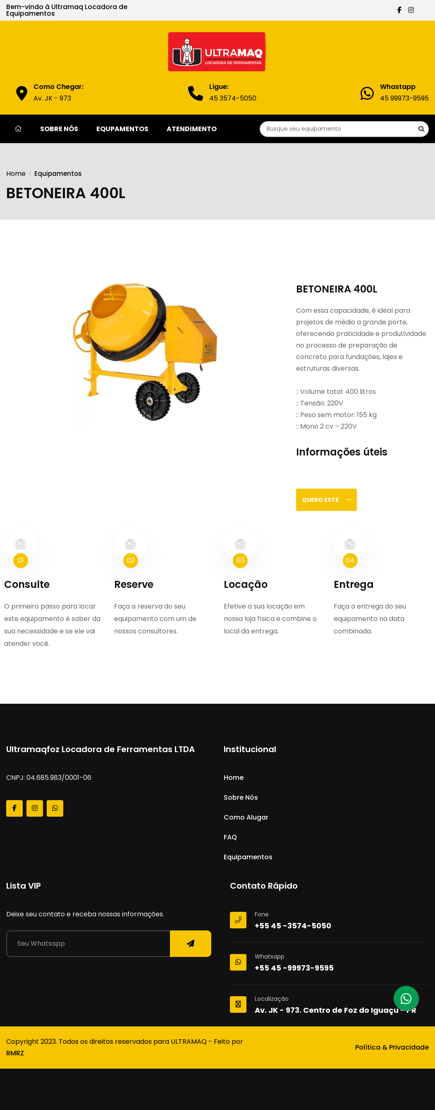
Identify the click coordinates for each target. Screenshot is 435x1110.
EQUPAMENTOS (122, 129)
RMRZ (15, 1053)
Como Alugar (246, 817)
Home (16, 173)
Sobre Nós (241, 797)
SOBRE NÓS (59, 129)
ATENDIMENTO (192, 129)
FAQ (230, 837)
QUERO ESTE (326, 500)
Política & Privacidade (392, 1047)
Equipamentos (248, 857)
